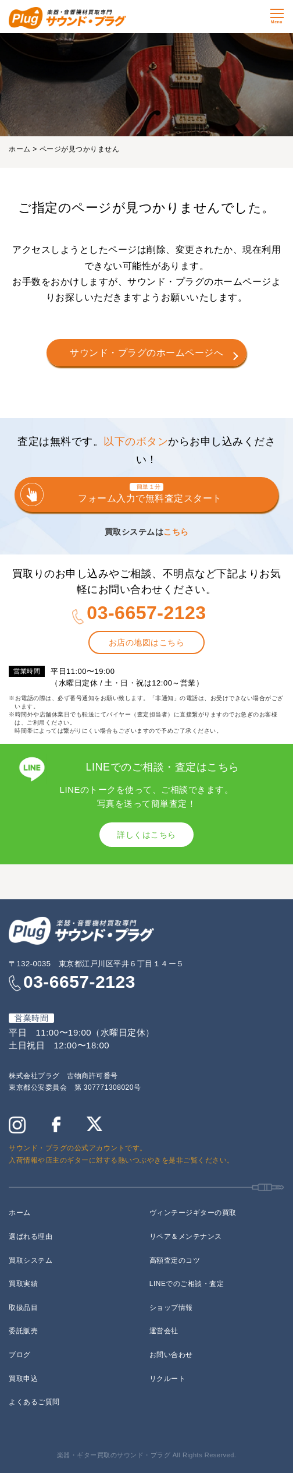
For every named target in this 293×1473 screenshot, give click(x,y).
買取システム (30, 1260)
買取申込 (23, 1379)
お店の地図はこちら (147, 642)
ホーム (20, 149)
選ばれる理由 (30, 1236)
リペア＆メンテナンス (185, 1236)
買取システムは (147, 531)
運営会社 (163, 1331)
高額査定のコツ (175, 1260)
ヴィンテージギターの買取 (193, 1213)
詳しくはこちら (146, 834)
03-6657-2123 (146, 612)
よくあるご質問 (34, 1402)
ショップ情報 (171, 1308)
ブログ (20, 1355)
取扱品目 (23, 1308)
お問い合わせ (171, 1355)
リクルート (167, 1379)
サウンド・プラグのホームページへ (146, 353)
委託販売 (23, 1331)
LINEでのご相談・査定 (186, 1284)
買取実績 (23, 1284)
